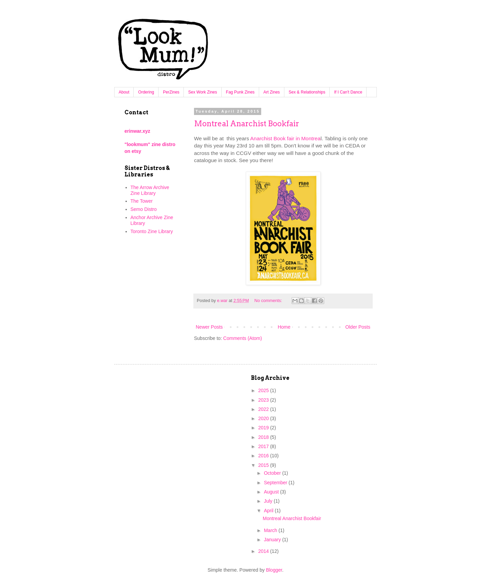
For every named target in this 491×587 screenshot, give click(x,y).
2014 (264, 551)
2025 (264, 390)
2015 (264, 465)
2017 (264, 446)
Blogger (274, 570)
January (273, 539)
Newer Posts (209, 327)
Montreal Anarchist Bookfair (246, 123)
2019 (264, 427)
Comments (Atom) (242, 338)
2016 (264, 455)
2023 (264, 400)
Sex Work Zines (202, 92)
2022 (264, 409)
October (273, 473)
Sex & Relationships (307, 92)
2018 (264, 437)
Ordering (146, 92)
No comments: (268, 300)
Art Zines (272, 92)
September (276, 482)
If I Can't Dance (348, 92)
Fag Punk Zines (240, 92)
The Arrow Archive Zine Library (150, 190)
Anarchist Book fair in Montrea (285, 138)
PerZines (171, 92)
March (271, 530)
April (269, 510)
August (272, 492)
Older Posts (357, 327)
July (269, 501)
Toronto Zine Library (152, 231)
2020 (264, 418)
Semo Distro (144, 209)
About (124, 92)
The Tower (142, 201)
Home (284, 327)
